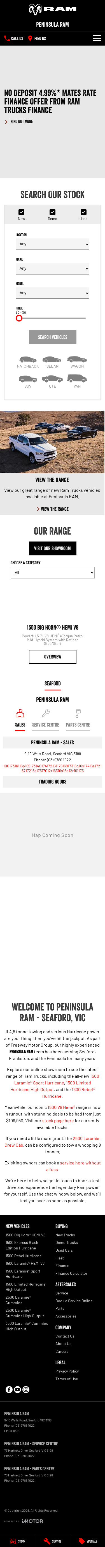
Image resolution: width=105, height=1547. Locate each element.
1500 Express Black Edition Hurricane (22, 1245)
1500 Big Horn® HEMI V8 (25, 1234)
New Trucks (65, 1234)
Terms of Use (66, 1378)
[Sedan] (52, 360)
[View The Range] (52, 463)
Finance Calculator (71, 1273)
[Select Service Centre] (45, 720)
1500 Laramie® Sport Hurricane (23, 1274)
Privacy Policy (67, 1371)
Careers (62, 1351)
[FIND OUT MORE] (18, 120)
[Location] (20, 720)
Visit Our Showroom (52, 548)
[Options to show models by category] (53, 572)
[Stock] (17, 1541)
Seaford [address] (53, 683)
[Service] (52, 1541)
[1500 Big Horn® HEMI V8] (53, 623)
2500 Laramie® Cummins (18, 1300)
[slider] (19, 318)
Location (52, 241)
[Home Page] (52, 9)
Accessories (65, 1316)
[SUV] (28, 380)
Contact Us (64, 1336)
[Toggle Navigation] (97, 38)
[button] (52, 106)
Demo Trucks (66, 1242)
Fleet (59, 1258)
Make (52, 266)
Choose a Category (53, 569)
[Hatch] (28, 360)
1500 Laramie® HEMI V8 (25, 1263)
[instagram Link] (25, 1389)
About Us (63, 1343)
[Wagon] (77, 360)
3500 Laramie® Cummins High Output (27, 1326)
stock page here (58, 1120)
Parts (59, 1308)
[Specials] (87, 1541)
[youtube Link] (17, 1389)
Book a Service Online (73, 1300)
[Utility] (52, 380)
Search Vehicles (52, 337)
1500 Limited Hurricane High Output (25, 1287)
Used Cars (64, 1250)
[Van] (77, 380)
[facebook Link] (9, 1389)
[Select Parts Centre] (78, 720)
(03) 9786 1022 (59, 759)
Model (52, 290)
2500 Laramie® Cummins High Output (25, 1313)
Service (61, 1293)
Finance (62, 1265)
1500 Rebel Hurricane (23, 1255)
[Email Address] (52, 768)
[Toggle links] (23, 1521)
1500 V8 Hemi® (61, 1107)
